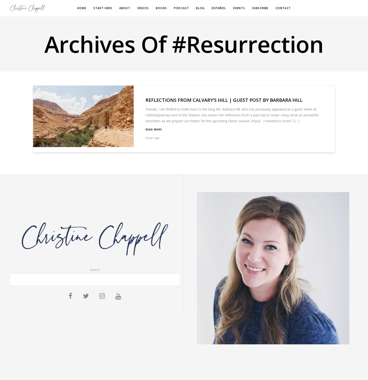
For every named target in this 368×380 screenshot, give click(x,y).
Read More (154, 129)
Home (81, 8)
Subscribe (260, 8)
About (124, 8)
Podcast (181, 8)
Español (219, 8)
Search (95, 270)
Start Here (102, 8)
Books (161, 8)
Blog (200, 8)
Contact (283, 8)
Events (239, 8)
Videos (143, 8)
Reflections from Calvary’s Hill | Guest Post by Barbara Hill (224, 100)
